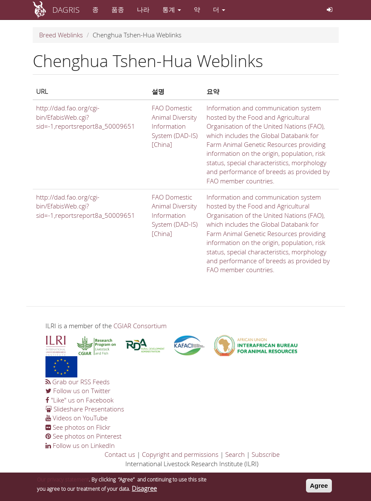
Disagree (144, 489)
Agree (319, 487)
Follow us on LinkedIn (80, 445)
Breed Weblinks (61, 35)
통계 (171, 9)
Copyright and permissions (180, 454)
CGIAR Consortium (140, 325)
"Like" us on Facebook (79, 400)
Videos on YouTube (76, 418)
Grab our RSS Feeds (77, 381)
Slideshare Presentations (84, 409)
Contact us (120, 454)
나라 (143, 9)
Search (235, 454)
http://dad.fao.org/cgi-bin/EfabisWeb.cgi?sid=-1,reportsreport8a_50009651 (85, 117)
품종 (117, 9)
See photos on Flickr (77, 427)
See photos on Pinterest (83, 436)
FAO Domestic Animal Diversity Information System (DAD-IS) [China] (175, 126)
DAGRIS (65, 9)
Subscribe (266, 454)
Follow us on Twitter (77, 390)
